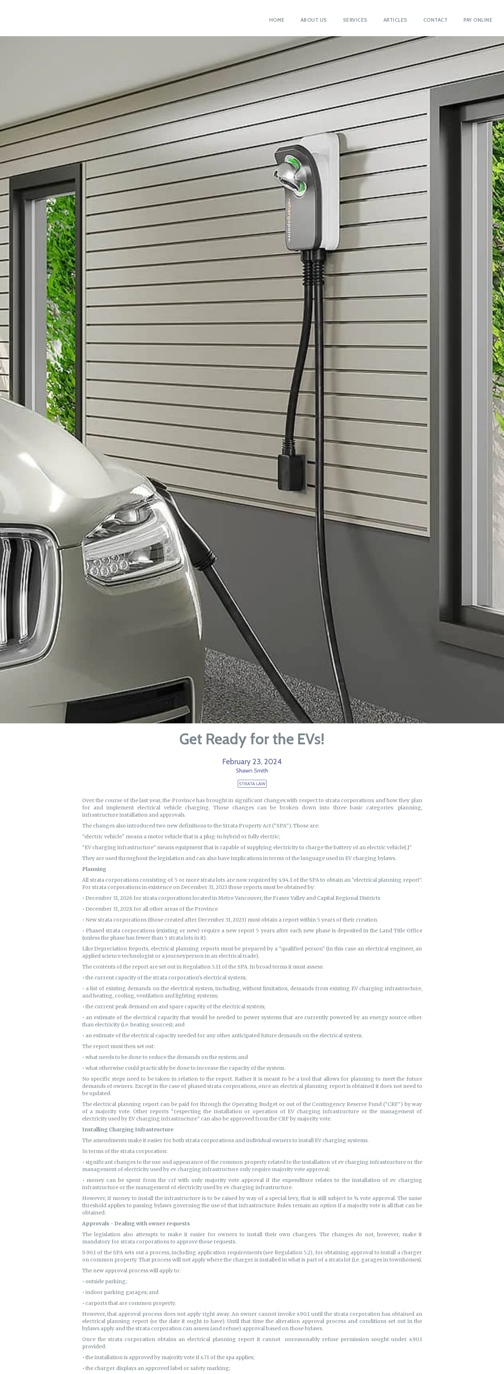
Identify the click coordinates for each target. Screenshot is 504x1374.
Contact (435, 20)
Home (277, 20)
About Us (314, 20)
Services (355, 20)
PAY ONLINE (477, 20)
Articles (395, 20)
